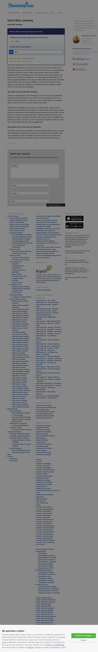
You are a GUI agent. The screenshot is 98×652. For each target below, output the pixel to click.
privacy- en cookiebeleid (55, 645)
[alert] (49, 326)
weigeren (30, 647)
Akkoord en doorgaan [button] (84, 635)
